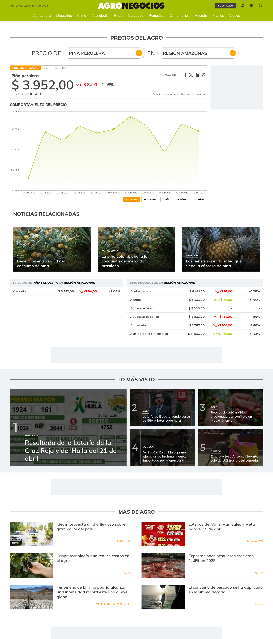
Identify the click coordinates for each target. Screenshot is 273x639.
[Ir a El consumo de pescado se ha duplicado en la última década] (163, 597)
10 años (198, 199)
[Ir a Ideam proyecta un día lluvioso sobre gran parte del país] (32, 534)
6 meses (150, 199)
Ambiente (124, 541)
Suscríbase (225, 5)
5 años (182, 199)
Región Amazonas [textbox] (185, 53)
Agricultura (42, 15)
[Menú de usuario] (243, 6)
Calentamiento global (113, 604)
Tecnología (100, 15)
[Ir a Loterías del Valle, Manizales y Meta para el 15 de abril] (163, 534)
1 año (167, 199)
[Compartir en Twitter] (191, 75)
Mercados (135, 15)
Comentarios (180, 15)
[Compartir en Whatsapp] (203, 75)
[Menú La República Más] (251, 5)
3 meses (131, 199)
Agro (127, 572)
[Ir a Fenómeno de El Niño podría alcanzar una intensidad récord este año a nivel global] (32, 597)
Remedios (156, 15)
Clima (81, 15)
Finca (118, 15)
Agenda (201, 15)
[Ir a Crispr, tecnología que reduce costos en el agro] (32, 565)
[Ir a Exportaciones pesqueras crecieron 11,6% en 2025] (163, 565)
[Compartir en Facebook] (185, 75)
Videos (234, 15)
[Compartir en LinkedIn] (197, 75)
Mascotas (64, 15)
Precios (218, 15)
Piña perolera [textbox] (87, 53)
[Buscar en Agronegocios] (260, 6)
